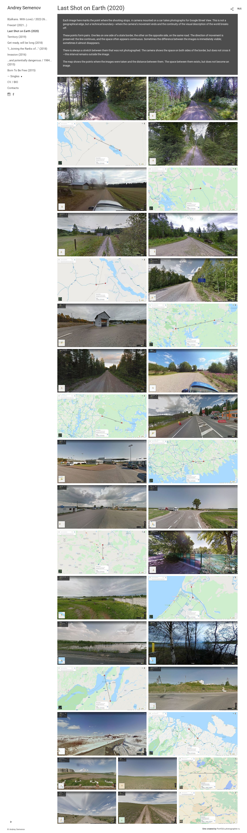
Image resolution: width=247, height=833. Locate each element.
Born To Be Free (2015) (21, 70)
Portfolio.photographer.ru (228, 829)
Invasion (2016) (16, 54)
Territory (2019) (16, 37)
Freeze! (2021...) (17, 25)
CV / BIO (12, 82)
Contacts (13, 88)
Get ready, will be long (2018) (25, 42)
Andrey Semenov (24, 7)
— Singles (13, 76)
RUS (239, 8)
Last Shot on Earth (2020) (23, 31)
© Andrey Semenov (16, 829)
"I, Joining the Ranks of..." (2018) (27, 48)
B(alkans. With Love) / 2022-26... (27, 19)
